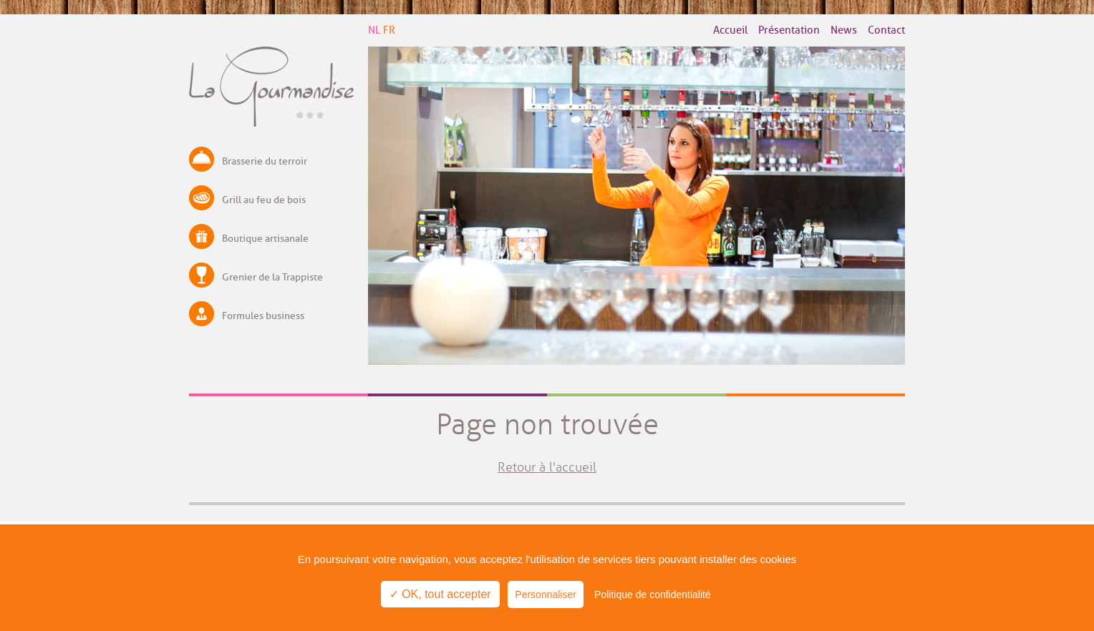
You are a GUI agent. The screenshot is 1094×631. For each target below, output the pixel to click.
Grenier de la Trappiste (272, 277)
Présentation (789, 30)
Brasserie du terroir (264, 161)
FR (389, 30)
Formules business (263, 316)
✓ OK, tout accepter (440, 594)
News (844, 30)
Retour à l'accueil (547, 467)
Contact (886, 30)
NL (374, 30)
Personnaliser (545, 594)
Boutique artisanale (265, 239)
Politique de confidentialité (652, 594)
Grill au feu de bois (264, 200)
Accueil (730, 30)
